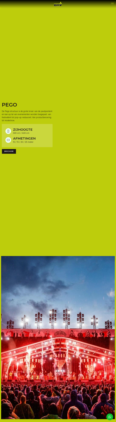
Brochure (9, 151)
